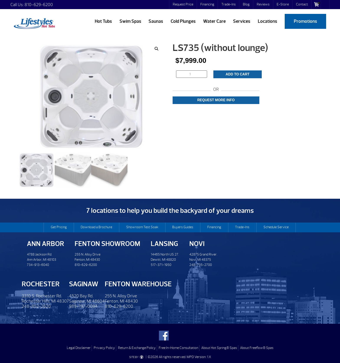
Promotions (305, 21)
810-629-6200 (39, 4)
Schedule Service (276, 227)
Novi (196, 243)
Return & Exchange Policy (137, 348)
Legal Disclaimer (79, 348)
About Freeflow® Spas (256, 348)
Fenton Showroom (107, 243)
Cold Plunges (183, 21)
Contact (302, 4)
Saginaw (83, 284)
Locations (267, 21)
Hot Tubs (103, 21)
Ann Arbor (45, 243)
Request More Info (216, 100)
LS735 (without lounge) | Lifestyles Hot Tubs (34, 22)
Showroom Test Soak (142, 227)
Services (241, 21)
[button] (156, 49)
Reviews (263, 4)
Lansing (164, 243)
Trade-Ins (228, 4)
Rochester (41, 284)
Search (325, 4)
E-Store (283, 4)
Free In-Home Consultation (178, 348)
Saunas (156, 21)
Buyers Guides (182, 227)
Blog (246, 4)
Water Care (214, 21)
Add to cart (238, 74)
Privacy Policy (104, 348)
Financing (207, 4)
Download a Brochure (96, 227)
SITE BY (137, 357)
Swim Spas (130, 21)
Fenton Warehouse (138, 284)
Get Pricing (59, 227)
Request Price (183, 4)
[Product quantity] (191, 74)
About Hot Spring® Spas (219, 348)
